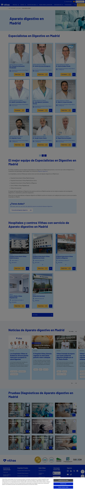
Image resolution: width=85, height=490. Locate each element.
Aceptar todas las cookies (63, 487)
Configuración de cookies (63, 480)
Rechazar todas (63, 483)
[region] (42, 483)
